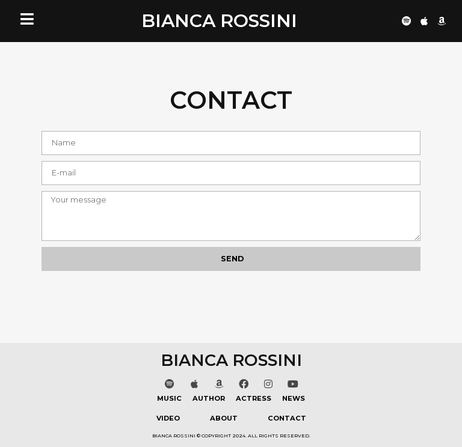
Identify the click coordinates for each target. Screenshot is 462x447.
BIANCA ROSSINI (219, 21)
